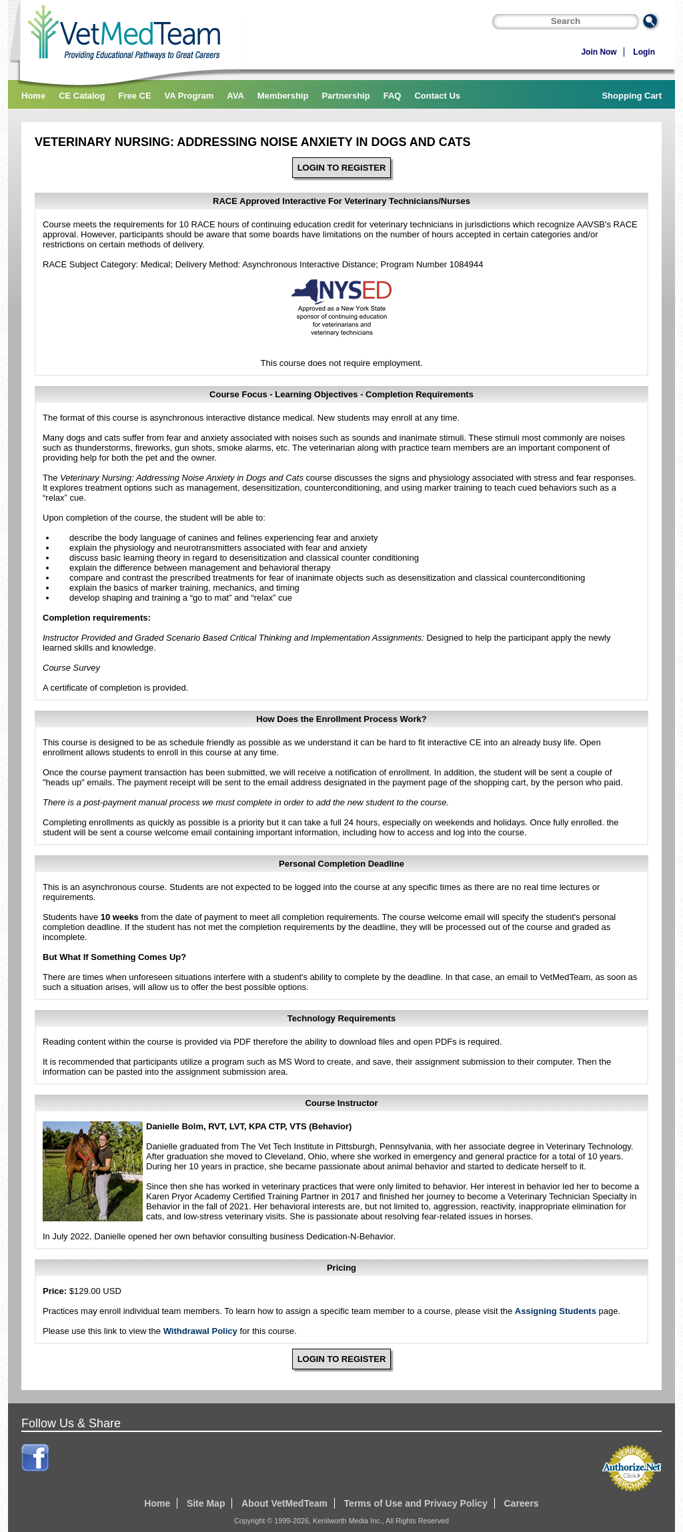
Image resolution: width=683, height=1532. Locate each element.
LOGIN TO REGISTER (341, 168)
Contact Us (437, 96)
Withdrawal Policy (200, 1331)
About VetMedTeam (284, 1503)
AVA (235, 96)
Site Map (206, 1503)
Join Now (598, 52)
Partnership (345, 96)
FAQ (393, 96)
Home (33, 96)
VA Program (189, 96)
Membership (283, 96)
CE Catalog (82, 96)
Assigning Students (555, 1311)
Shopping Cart (632, 96)
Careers (521, 1503)
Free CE (134, 96)
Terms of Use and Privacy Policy (416, 1503)
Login (644, 52)
